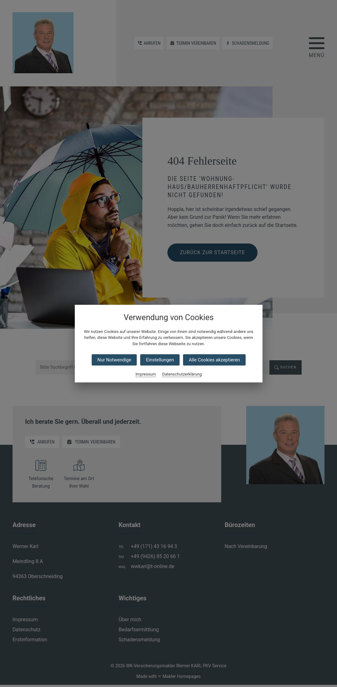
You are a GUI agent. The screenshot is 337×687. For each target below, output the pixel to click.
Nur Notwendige (114, 360)
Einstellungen (160, 360)
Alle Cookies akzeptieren (214, 360)
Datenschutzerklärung (182, 374)
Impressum (145, 374)
